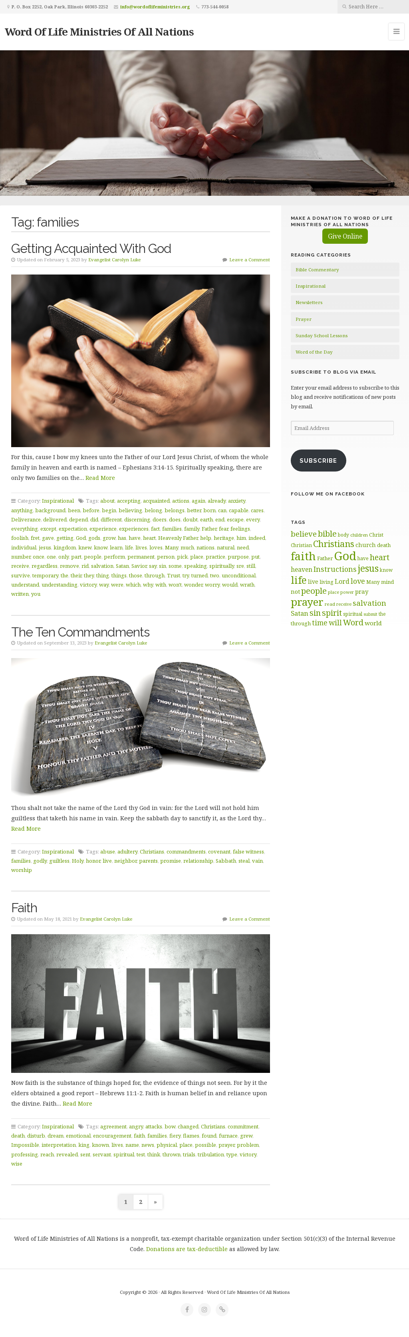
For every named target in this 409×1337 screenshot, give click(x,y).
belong (153, 510)
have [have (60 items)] (363, 558)
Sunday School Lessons (321, 335)
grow (109, 537)
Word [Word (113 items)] (353, 622)
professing (24, 1154)
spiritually (221, 565)
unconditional (239, 575)
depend (78, 519)
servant (102, 1154)
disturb (36, 1135)
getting (64, 537)
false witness (248, 851)
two (214, 575)
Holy (77, 860)
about (107, 500)
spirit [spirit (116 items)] (332, 612)
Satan (122, 565)
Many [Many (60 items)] (373, 582)
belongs (175, 510)
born (209, 510)
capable (238, 510)
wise (16, 1163)
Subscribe (318, 460)
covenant (219, 851)
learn (116, 547)
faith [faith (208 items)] (303, 556)
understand (25, 584)
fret (35, 537)
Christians (152, 851)
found (209, 1135)
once (38, 556)
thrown (172, 1154)
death (18, 1135)
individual (23, 547)
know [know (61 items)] (386, 570)
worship (21, 869)
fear (223, 528)
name (132, 1144)
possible (205, 1144)
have (135, 537)
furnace (228, 1135)
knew (84, 547)
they (89, 575)
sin (162, 565)
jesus (45, 547)
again (198, 500)
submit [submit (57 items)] (370, 614)
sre (240, 565)
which (133, 584)
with (160, 584)
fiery (175, 1135)
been (74, 510)
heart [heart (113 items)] (379, 557)
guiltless (59, 860)
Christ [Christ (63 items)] (376, 534)
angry (136, 1126)
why (148, 584)
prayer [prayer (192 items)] (307, 602)
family (191, 528)
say (153, 565)
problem (248, 1144)
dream (56, 1135)
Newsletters (309, 302)
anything (22, 510)
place (196, 556)
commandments (186, 851)
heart (149, 537)
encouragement (112, 1135)
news (147, 1144)
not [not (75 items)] (295, 591)
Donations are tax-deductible (187, 1249)
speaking (195, 565)
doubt (190, 519)
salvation (102, 565)
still (250, 565)
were (117, 584)
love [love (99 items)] (358, 581)
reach (47, 1154)
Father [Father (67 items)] (325, 558)
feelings (240, 528)
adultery (127, 851)
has (122, 537)
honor (93, 860)
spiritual (123, 1154)
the (64, 575)
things (119, 575)
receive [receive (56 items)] (343, 604)
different (111, 519)
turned (199, 575)
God (81, 537)
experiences (134, 528)
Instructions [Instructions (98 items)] (335, 569)
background (50, 510)
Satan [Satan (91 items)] (299, 613)
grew (246, 1135)
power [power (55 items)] (347, 592)
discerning (137, 519)
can (222, 510)
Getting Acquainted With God (91, 248)
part (76, 556)
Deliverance (26, 519)
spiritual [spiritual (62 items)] (352, 614)
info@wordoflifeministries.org (155, 7)
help (205, 537)
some (175, 565)
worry (212, 584)
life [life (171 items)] (299, 580)
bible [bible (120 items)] (327, 533)
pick (182, 556)
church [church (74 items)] (365, 545)
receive (20, 565)
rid (85, 565)
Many (171, 547)
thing (102, 575)
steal (244, 860)
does (175, 519)
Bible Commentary (317, 270)
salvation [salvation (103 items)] (369, 603)
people (92, 556)
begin (109, 510)
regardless (45, 565)
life (129, 547)
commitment (243, 1126)
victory (88, 584)
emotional (78, 1135)
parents (148, 860)
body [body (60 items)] (343, 534)
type (231, 1154)
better (194, 510)
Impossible (25, 1144)
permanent (141, 556)
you (35, 593)
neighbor (125, 860)
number (20, 556)
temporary (45, 575)
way (104, 584)
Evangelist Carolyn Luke (114, 260)
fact (155, 528)
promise (170, 860)
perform (114, 556)
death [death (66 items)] (384, 545)
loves (156, 547)
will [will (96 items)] (335, 622)
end (219, 519)
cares (257, 510)
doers (160, 519)
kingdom (65, 547)
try (186, 575)
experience (103, 528)
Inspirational (58, 500)
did (94, 519)
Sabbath (226, 860)
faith (139, 1135)
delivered (55, 519)
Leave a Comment (249, 260)
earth (206, 519)
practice (215, 556)
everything (24, 528)
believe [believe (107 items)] (304, 534)
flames (191, 1135)
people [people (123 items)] (314, 590)
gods (94, 537)
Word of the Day (314, 352)
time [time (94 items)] (320, 622)
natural (225, 547)
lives (141, 547)
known (100, 1144)
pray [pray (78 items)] (361, 591)
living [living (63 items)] (327, 582)
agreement (113, 1126)
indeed (256, 537)
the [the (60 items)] (382, 614)
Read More (100, 477)
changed (188, 1126)
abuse (107, 851)
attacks (153, 1126)
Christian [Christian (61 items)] (301, 545)
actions (180, 500)
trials (189, 1154)
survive (20, 575)
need (243, 547)
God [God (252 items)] (345, 556)
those (135, 575)
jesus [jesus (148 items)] (368, 568)
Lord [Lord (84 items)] (342, 581)
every (253, 519)
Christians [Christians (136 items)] (333, 543)
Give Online (345, 236)
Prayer (304, 319)
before (91, 510)
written (20, 593)
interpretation (59, 1144)
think (153, 1154)
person (166, 556)
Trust (173, 575)
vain (257, 860)
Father (209, 528)
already (217, 500)
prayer (226, 1144)
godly (40, 860)
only (63, 556)
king (83, 1144)
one (51, 556)
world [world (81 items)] (373, 623)
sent (85, 1154)
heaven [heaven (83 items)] (301, 569)
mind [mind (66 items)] (387, 581)
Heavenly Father (178, 537)
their (76, 575)
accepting (129, 500)
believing (130, 510)
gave (48, 537)
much (187, 547)
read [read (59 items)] (330, 604)
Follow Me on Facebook (328, 494)
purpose (238, 556)
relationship (198, 860)
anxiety (236, 500)
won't (175, 584)
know (100, 547)
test (141, 1154)
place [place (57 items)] (333, 592)
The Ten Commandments (80, 632)
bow (170, 1126)
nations (205, 547)
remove (69, 565)
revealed (67, 1154)
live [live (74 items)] (313, 581)
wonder (193, 584)
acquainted (156, 500)
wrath (247, 584)
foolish (19, 537)
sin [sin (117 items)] (315, 612)
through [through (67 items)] (301, 623)
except (48, 528)
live (107, 860)
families (172, 528)
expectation (73, 528)
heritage (224, 537)
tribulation (211, 1154)
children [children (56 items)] (359, 535)
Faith (24, 907)
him (241, 537)
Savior (139, 565)
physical (167, 1144)
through (155, 575)
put (255, 556)
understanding (59, 584)
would (230, 584)
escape (235, 519)
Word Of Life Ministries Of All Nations (99, 31)
